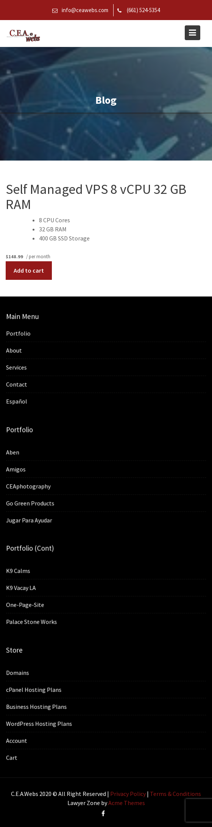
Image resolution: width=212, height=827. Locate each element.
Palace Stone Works (32, 621)
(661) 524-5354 (143, 10)
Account (17, 740)
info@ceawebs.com (85, 10)
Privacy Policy (128, 793)
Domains (18, 673)
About (15, 350)
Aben (13, 452)
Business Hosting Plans (37, 706)
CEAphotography (29, 486)
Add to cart (29, 270)
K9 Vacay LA (22, 587)
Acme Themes (126, 803)
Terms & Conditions (175, 793)
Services (17, 367)
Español (17, 400)
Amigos (16, 469)
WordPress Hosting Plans (40, 723)
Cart (13, 757)
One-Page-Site (26, 605)
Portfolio (19, 333)
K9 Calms (19, 571)
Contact (17, 384)
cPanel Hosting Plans (34, 689)
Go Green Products (31, 503)
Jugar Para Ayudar (30, 519)
